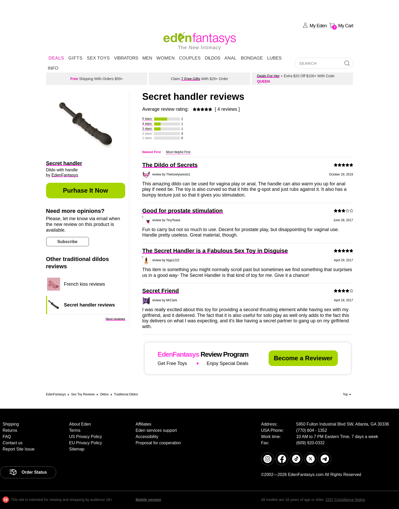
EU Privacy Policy (85, 443)
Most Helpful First (178, 152)
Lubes (274, 58)
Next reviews (115, 319)
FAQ (7, 436)
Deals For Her (268, 76)
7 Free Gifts (190, 79)
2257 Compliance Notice (345, 500)
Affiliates (143, 424)
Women (165, 58)
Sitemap (77, 449)
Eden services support (156, 430)
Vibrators (126, 58)
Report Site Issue (19, 449)
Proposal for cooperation (158, 443)
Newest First (151, 152)
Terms (75, 430)
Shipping (11, 424)
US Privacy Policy (85, 436)
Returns (10, 430)
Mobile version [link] (148, 500)
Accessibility (147, 436)
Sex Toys (98, 58)
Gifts (75, 58)
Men (147, 58)
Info (53, 68)
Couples (190, 58)
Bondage (252, 58)
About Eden (80, 424)
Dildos (212, 58)
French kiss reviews (84, 284)
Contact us (12, 443)
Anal (230, 58)
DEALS (56, 58)
